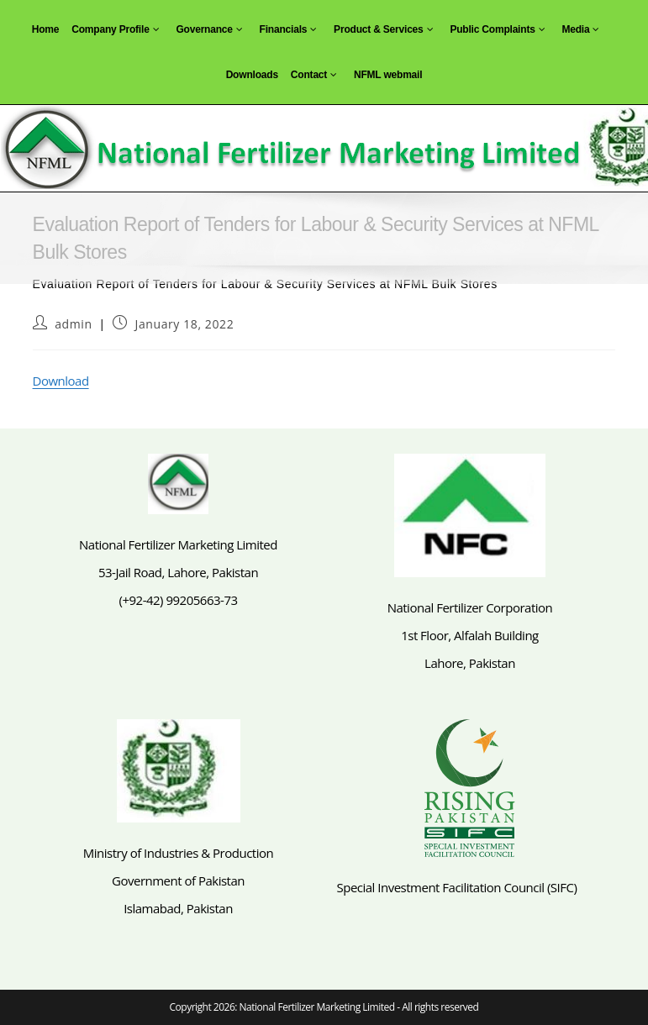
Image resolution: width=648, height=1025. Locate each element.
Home (46, 29)
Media (582, 29)
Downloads (252, 75)
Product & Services (385, 29)
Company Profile (117, 29)
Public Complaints (499, 29)
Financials (291, 29)
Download (61, 380)
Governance (211, 29)
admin (73, 324)
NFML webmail (388, 75)
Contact (316, 75)
